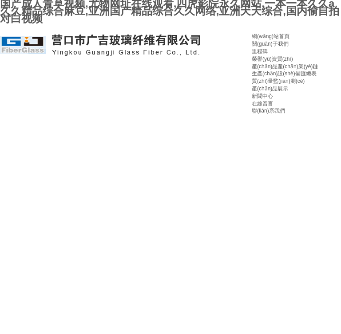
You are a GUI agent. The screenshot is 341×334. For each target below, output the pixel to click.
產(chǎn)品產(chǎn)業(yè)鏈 (285, 66)
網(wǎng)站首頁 (270, 36)
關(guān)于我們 (270, 44)
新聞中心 (262, 96)
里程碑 (260, 51)
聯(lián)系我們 (268, 111)
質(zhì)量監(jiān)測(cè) (278, 81)
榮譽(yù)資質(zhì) (272, 59)
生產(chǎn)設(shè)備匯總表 (284, 73)
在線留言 (262, 104)
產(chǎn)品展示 (270, 88)
